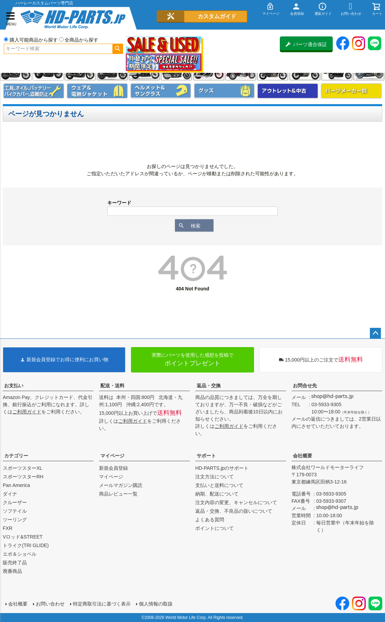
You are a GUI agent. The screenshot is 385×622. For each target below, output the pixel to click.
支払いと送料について (219, 485)
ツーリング (15, 519)
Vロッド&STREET (23, 537)
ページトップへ (375, 333)
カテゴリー (16, 455)
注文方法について (214, 476)
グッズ (224, 91)
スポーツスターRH (23, 476)
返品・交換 (209, 385)
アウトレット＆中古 (288, 91)
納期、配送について (217, 494)
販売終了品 (15, 562)
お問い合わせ (50, 604)
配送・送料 (112, 385)
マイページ (112, 455)
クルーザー (15, 502)
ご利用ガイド (26, 411)
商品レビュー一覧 (118, 494)
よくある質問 (209, 519)
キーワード (119, 203)
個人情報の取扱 (156, 604)
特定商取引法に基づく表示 (102, 604)
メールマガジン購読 (120, 485)
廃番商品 (12, 571)
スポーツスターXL (22, 468)
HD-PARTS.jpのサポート (222, 468)
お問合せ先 (305, 385)
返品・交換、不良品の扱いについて (233, 511)
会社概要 (302, 455)
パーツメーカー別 (351, 91)
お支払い (13, 385)
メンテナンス (34, 91)
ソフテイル (15, 511)
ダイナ (10, 494)
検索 (117, 49)
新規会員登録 (113, 468)
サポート (206, 455)
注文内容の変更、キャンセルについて (236, 502)
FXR (7, 528)
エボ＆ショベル (19, 554)
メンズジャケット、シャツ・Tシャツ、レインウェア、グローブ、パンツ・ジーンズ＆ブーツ (97, 91)
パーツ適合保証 (306, 44)
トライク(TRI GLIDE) (26, 545)
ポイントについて (214, 528)
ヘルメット (161, 91)
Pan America (16, 485)
